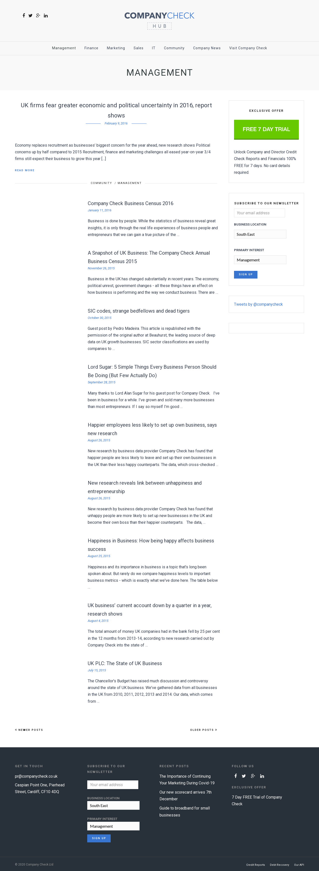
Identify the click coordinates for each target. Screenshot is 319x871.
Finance (91, 48)
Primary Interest (249, 249)
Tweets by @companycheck (258, 303)
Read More (25, 170)
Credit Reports (255, 864)
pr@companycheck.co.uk (36, 776)
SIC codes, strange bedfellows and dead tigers (139, 311)
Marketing (116, 48)
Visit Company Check (248, 48)
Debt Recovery (279, 864)
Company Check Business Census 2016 (130, 203)
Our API (299, 864)
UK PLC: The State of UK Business (125, 663)
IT (154, 48)
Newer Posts (29, 730)
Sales (139, 48)
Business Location (250, 224)
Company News (207, 48)
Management (64, 48)
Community (174, 48)
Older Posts (203, 730)
